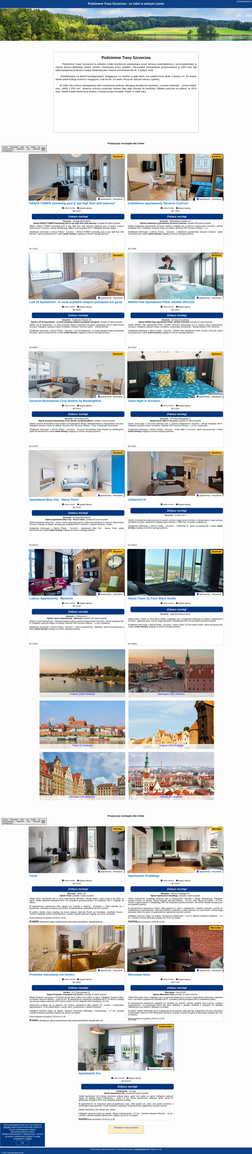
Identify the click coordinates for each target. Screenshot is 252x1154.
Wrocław (118, 829)
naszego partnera (101, 235)
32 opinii (95, 996)
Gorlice (119, 927)
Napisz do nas (156, 1149)
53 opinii (189, 422)
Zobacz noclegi (78, 218)
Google (7, 1127)
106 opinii (95, 620)
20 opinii (201, 323)
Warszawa (216, 927)
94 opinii (108, 225)
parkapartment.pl (244, 1)
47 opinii (111, 323)
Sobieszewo (165, 1026)
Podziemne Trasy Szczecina (126, 1128)
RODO (29, 1139)
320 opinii (199, 225)
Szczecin (118, 156)
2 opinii (104, 422)
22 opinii (186, 996)
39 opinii (96, 521)
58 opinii (136, 1095)
